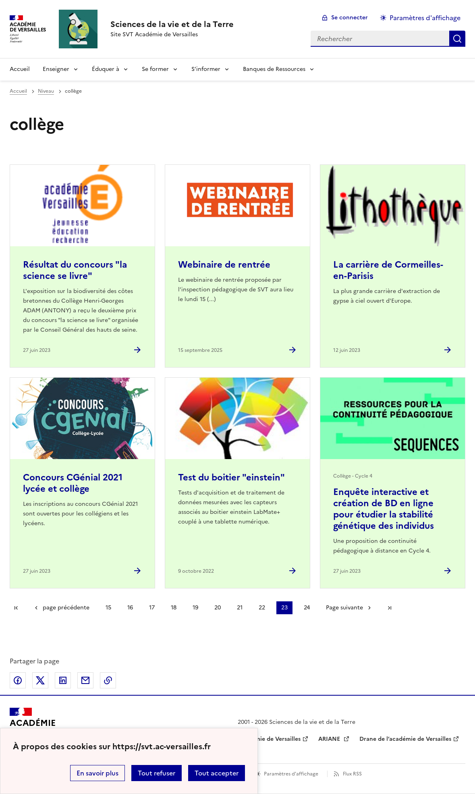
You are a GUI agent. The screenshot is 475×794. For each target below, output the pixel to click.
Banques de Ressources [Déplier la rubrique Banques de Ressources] (274, 69)
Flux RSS (352, 773)
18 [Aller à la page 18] (173, 607)
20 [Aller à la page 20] (217, 607)
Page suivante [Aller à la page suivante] (344, 607)
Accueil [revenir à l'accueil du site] (20, 69)
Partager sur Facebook (18, 680)
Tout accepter (217, 773)
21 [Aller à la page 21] (240, 607)
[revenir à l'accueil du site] (172, 24)
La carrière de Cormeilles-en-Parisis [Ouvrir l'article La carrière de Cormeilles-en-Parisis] (388, 270)
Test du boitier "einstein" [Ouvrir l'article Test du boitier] (231, 477)
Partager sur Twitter (40, 680)
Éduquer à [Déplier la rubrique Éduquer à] (105, 69)
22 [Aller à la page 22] (262, 607)
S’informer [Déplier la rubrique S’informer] (205, 69)
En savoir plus (97, 773)
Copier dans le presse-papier (108, 680)
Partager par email (85, 680)
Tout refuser (156, 773)
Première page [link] (16, 607)
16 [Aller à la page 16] (130, 607)
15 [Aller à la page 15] (108, 607)
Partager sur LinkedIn (63, 680)
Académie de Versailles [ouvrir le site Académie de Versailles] (269, 739)
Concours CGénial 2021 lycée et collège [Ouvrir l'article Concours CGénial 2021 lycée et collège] (72, 483)
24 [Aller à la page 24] (307, 607)
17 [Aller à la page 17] (152, 607)
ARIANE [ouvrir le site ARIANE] (330, 739)
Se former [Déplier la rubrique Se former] (155, 69)
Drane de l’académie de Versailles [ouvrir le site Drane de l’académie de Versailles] (405, 739)
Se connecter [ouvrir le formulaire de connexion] (349, 17)
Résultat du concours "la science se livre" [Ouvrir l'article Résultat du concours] (75, 270)
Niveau (46, 91)
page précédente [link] (66, 607)
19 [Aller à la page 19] (195, 607)
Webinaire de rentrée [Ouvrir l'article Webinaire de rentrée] (224, 264)
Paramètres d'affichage (291, 773)
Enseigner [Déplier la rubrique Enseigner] (56, 69)
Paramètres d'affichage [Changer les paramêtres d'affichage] (425, 18)
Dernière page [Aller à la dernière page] (389, 607)
